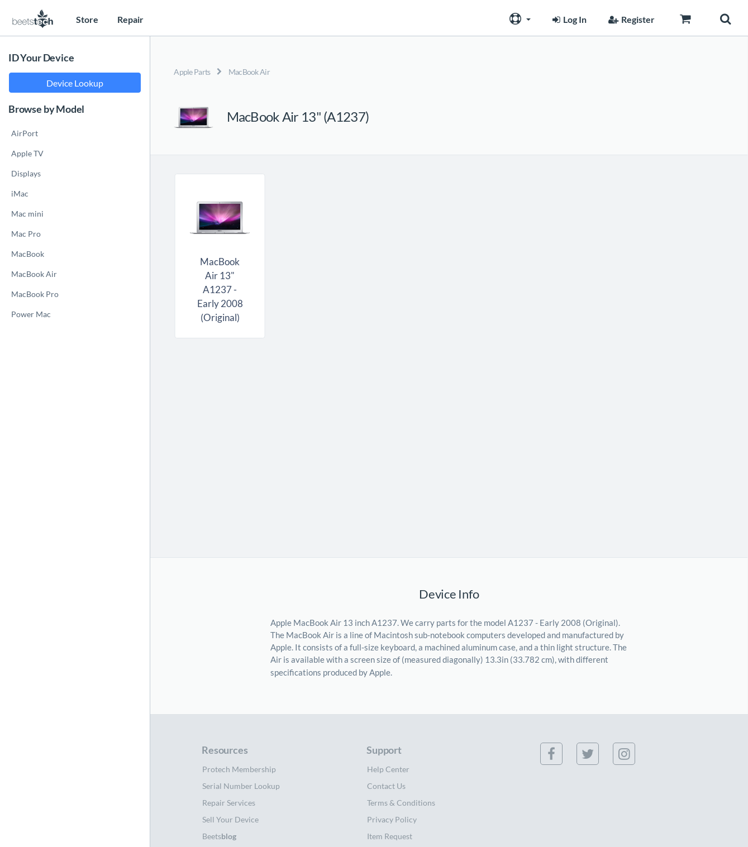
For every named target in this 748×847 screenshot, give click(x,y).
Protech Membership (239, 769)
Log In (568, 19)
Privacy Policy (392, 819)
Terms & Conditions (401, 802)
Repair (130, 19)
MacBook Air (249, 71)
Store (87, 19)
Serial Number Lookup (241, 786)
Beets (219, 836)
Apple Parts (192, 71)
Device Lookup (74, 83)
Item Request (389, 836)
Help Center (388, 769)
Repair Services (228, 802)
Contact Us (386, 786)
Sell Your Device (230, 819)
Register (630, 19)
